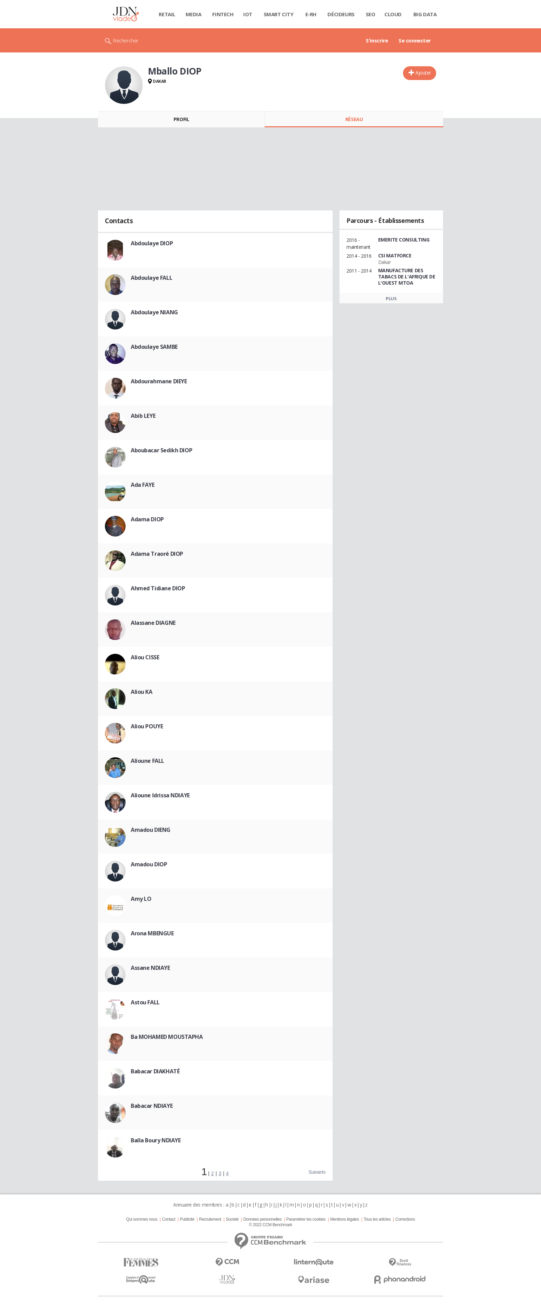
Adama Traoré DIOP (157, 554)
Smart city (279, 14)
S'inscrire (377, 40)
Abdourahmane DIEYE (159, 381)
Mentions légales (344, 1219)
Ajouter (423, 72)
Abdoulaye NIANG (154, 312)
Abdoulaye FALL (151, 278)
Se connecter (415, 40)
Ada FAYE (143, 485)
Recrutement (210, 1219)
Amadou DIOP (149, 864)
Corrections (405, 1219)
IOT (247, 14)
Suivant (316, 1172)
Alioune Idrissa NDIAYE (160, 795)
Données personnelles (262, 1219)
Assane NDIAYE (150, 968)
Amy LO (141, 899)
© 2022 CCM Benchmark (270, 1224)
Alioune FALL (147, 761)
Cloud (393, 14)
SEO (370, 14)
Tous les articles (377, 1219)
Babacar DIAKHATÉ (155, 1071)
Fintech (222, 14)
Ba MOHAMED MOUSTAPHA (167, 1037)
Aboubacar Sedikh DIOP (161, 450)
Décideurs (340, 14)
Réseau (354, 119)
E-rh (310, 14)
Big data (425, 14)
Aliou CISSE (145, 657)
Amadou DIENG (150, 830)
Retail (167, 14)
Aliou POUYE (147, 726)
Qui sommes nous (141, 1219)
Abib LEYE (143, 416)
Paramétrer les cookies (305, 1219)
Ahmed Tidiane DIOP (158, 588)
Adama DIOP (147, 519)
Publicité (187, 1219)
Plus (391, 298)
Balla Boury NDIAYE (155, 1140)
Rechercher (126, 40)
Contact (168, 1219)
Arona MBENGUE (152, 933)
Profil (181, 119)
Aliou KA (142, 692)
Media (193, 14)
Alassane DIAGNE (153, 623)
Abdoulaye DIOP (152, 243)
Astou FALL (145, 1002)
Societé (232, 1219)
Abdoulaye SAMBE (154, 347)
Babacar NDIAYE (152, 1106)
